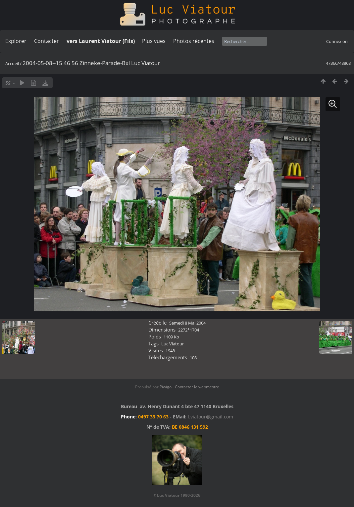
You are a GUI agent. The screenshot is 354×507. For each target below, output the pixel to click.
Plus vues (154, 41)
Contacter (46, 41)
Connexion (337, 41)
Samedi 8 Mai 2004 (187, 323)
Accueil (12, 63)
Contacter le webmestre (197, 387)
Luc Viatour (172, 344)
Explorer (15, 41)
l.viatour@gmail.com (210, 416)
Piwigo (166, 387)
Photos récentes (193, 41)
